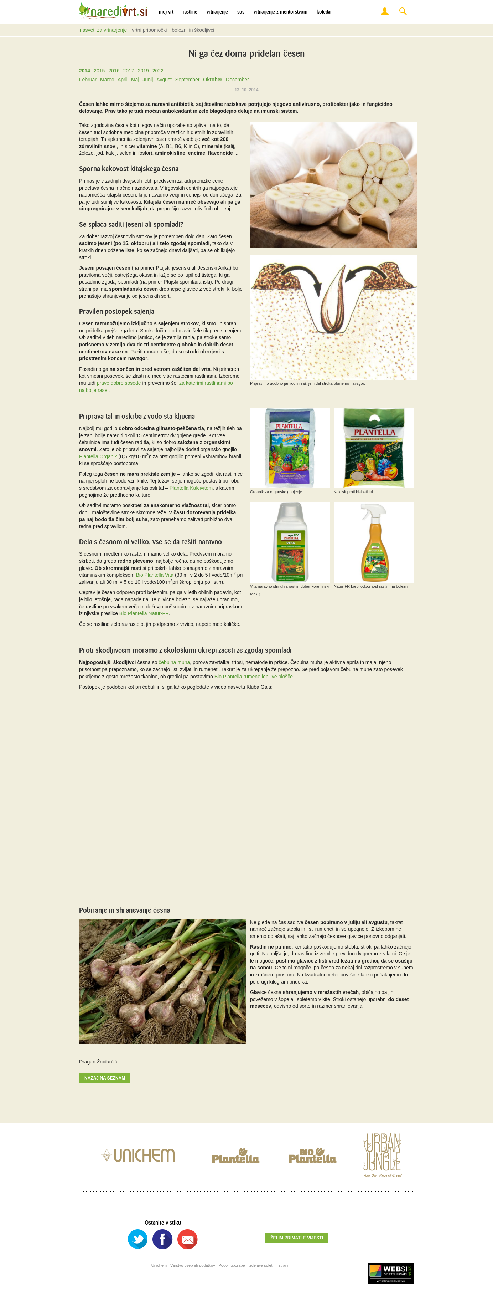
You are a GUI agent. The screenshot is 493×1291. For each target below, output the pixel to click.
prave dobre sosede (119, 383)
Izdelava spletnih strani (268, 1265)
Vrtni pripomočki (149, 30)
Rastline (190, 12)
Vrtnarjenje (217, 12)
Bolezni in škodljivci (193, 30)
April (123, 79)
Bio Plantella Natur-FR (144, 613)
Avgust (164, 79)
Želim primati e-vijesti (296, 1237)
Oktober (212, 79)
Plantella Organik (98, 456)
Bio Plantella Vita (154, 575)
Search (402, 11)
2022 (158, 70)
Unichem (159, 1265)
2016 (113, 70)
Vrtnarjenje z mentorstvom (280, 12)
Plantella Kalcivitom (191, 488)
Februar (88, 79)
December (237, 79)
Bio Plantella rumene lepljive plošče (253, 676)
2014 (84, 70)
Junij (148, 79)
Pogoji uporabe (232, 1265)
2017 (128, 70)
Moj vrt (166, 12)
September (187, 79)
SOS (240, 12)
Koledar (324, 12)
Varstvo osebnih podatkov (192, 1265)
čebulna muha (174, 662)
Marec (107, 79)
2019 (143, 70)
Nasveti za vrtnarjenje (103, 30)
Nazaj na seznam (104, 1078)
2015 (99, 70)
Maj (135, 79)
